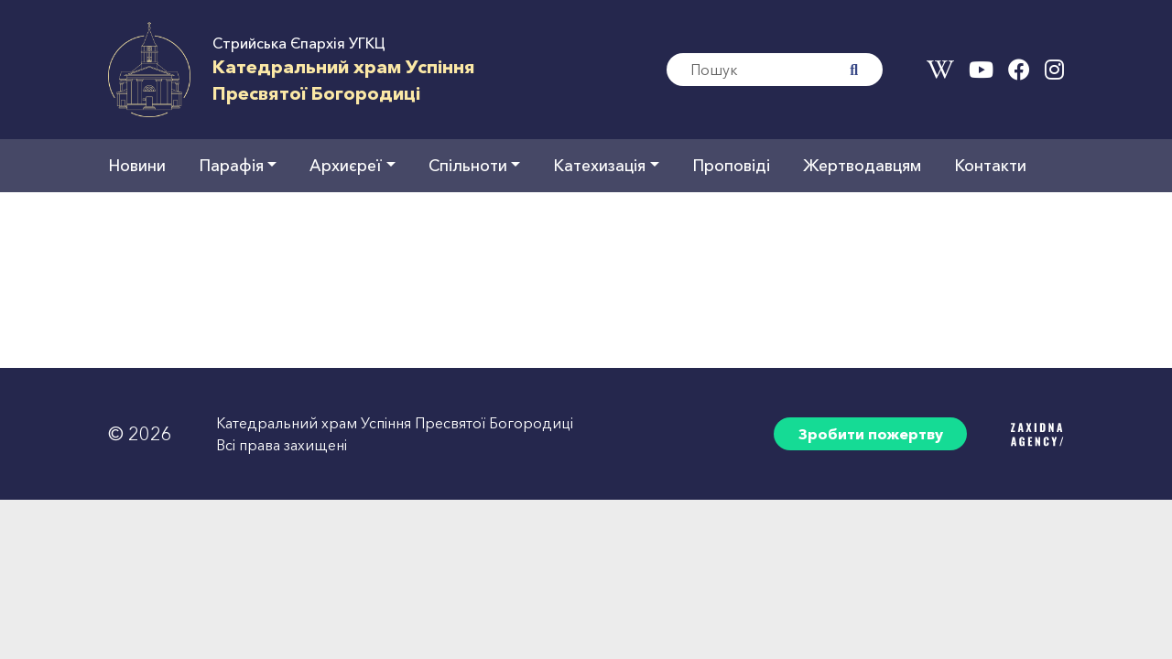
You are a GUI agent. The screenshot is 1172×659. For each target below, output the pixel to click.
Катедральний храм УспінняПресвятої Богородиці (343, 80)
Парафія (231, 165)
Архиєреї (345, 165)
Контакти (990, 165)
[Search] (747, 69)
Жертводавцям (862, 165)
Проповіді (731, 165)
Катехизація (599, 165)
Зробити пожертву (870, 434)
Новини (137, 165)
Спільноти (468, 165)
